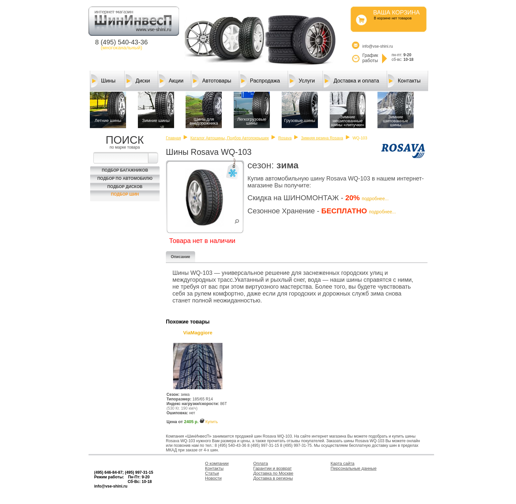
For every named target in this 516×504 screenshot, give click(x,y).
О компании (217, 463)
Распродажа (260, 81)
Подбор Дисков (124, 186)
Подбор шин (125, 194)
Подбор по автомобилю (125, 178)
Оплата (260, 463)
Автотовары (211, 81)
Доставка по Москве (273, 473)
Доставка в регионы (273, 478)
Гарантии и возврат (272, 468)
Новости (213, 478)
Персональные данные (354, 468)
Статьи (212, 473)
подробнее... (375, 198)
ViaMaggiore (198, 332)
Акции (171, 81)
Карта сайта (342, 463)
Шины (103, 81)
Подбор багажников (125, 170)
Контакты (404, 81)
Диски (138, 81)
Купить (211, 422)
